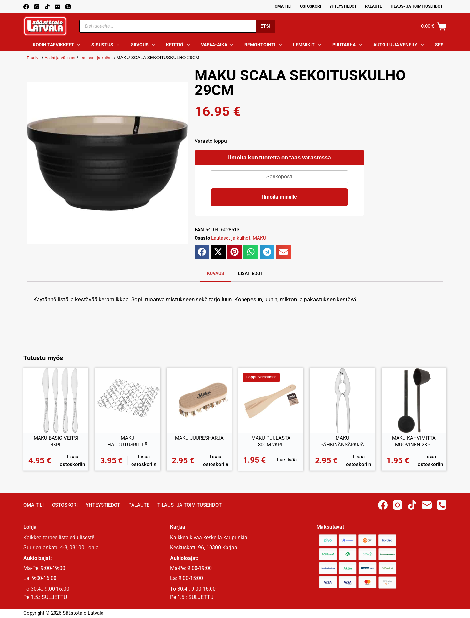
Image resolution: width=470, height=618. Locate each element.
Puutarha (348, 45)
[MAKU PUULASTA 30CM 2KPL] (270, 400)
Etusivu (34, 57)
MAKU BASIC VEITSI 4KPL (56, 441)
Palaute (373, 6)
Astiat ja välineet (62, 57)
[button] (202, 252)
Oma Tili (283, 6)
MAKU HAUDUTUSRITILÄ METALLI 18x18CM (127, 442)
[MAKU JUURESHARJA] (199, 400)
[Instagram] (36, 6)
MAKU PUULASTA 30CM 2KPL (270, 441)
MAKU (259, 238)
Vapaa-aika (218, 45)
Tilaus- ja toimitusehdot (416, 6)
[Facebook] (26, 6)
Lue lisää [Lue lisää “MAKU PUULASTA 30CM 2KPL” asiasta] (287, 460)
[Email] (57, 6)
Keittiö (179, 45)
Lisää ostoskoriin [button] (72, 461)
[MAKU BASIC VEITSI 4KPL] (56, 400)
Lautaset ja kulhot (100, 57)
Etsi (265, 26)
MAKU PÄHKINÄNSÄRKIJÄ (342, 441)
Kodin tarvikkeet (58, 45)
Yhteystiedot (343, 6)
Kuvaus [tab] (215, 273)
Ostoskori (310, 6)
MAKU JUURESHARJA (199, 438)
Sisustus (106, 45)
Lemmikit (308, 45)
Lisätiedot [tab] (250, 273)
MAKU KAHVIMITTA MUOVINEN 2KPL (414, 441)
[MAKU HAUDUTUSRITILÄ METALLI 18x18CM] (127, 400)
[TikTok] (47, 6)
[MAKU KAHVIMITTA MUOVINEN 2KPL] (414, 400)
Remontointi (264, 45)
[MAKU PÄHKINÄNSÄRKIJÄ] (342, 400)
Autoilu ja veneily (399, 45)
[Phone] (68, 6)
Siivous (144, 45)
